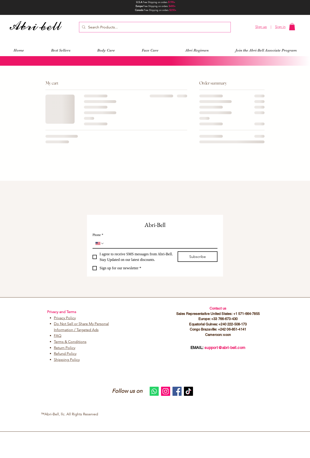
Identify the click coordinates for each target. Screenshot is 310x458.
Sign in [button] (280, 26)
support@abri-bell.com (224, 347)
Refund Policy (65, 353)
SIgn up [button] (261, 26)
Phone (98, 235)
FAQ (57, 335)
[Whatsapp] (154, 391)
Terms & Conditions (70, 341)
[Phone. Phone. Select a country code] (99, 243)
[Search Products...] (154, 27)
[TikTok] (188, 391)
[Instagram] (165, 391)
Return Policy (64, 347)
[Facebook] (177, 391)
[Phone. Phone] (159, 243)
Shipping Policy (67, 359)
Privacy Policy (65, 318)
